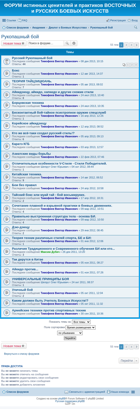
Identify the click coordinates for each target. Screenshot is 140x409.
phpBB (62, 398)
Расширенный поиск (74, 43)
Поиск (67, 43)
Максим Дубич (50, 251)
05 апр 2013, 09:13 (92, 136)
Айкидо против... (25, 269)
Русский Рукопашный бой (32, 58)
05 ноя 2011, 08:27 (92, 262)
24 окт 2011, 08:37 (83, 282)
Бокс (15, 70)
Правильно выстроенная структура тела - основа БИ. (54, 216)
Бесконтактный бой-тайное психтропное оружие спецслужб (59, 112)
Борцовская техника (28, 103)
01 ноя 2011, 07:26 (92, 272)
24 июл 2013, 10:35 (92, 106)
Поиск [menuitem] (136, 28)
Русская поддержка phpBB (70, 401)
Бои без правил (24, 185)
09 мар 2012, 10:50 (92, 219)
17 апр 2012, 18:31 (92, 198)
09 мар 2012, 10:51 (92, 208)
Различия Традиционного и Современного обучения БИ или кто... (63, 248)
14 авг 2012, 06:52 (92, 177)
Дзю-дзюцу (21, 227)
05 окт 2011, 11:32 (92, 303)
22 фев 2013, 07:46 (92, 156)
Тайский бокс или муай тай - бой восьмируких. (48, 195)
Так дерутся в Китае (27, 259)
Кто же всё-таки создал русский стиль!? (43, 133)
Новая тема (12, 43)
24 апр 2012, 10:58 (92, 188)
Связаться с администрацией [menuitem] (87, 391)
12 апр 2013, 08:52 (92, 126)
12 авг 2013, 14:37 (92, 73)
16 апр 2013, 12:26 (92, 115)
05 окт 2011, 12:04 (92, 293)
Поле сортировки (69, 327)
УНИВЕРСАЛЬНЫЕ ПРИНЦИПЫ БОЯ (40, 279)
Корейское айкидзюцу (29, 123)
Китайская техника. (27, 174)
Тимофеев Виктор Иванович (59, 61)
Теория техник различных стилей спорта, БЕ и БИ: (52, 238)
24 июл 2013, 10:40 (92, 95)
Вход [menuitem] (135, 20)
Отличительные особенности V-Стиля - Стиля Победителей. (59, 163)
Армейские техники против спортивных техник (49, 310)
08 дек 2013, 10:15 (92, 61)
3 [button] (131, 45)
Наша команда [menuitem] (120, 391)
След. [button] (136, 45)
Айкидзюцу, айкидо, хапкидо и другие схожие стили (53, 92)
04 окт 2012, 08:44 (83, 166)
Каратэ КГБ (20, 144)
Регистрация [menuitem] (118, 20)
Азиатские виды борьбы (31, 153)
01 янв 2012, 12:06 (92, 241)
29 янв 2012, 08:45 (92, 230)
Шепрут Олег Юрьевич (55, 166)
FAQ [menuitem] (24, 20)
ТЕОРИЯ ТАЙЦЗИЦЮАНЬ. (32, 81)
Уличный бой (22, 290)
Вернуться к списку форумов (21, 353)
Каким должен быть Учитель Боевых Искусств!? (50, 300)
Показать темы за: (70, 322)
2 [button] (126, 45)
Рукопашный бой (20, 36)
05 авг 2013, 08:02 (92, 84)
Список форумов (17, 391)
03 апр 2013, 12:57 (92, 147)
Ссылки (11, 20)
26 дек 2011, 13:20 (73, 251)
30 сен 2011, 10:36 (92, 313)
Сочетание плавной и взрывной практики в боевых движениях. (62, 205)
